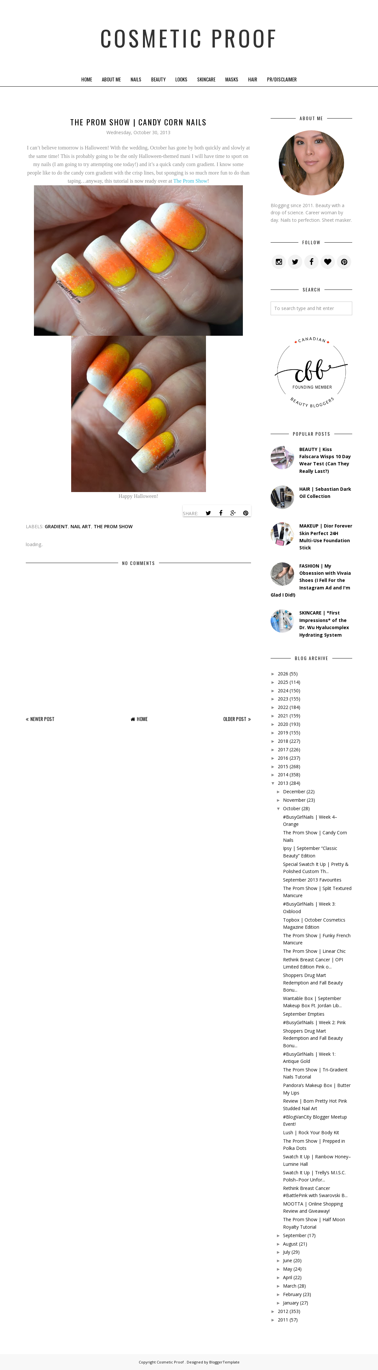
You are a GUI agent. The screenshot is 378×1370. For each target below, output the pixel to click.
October (291, 808)
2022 (283, 707)
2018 (283, 741)
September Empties (303, 1014)
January (291, 1303)
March (289, 1286)
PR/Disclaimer (282, 79)
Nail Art (81, 526)
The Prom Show (190, 181)
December (294, 791)
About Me (111, 79)
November (294, 800)
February (292, 1294)
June (287, 1260)
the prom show (113, 526)
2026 (283, 674)
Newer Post (42, 718)
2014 (283, 774)
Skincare (206, 79)
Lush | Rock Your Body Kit (311, 1132)
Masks (231, 79)
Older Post (234, 718)
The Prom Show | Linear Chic (314, 951)
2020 (283, 724)
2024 (283, 690)
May (287, 1269)
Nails (136, 79)
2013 (283, 783)
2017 (283, 749)
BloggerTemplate (224, 1362)
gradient (56, 526)
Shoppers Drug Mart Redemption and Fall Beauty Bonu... (313, 982)
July (286, 1252)
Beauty (158, 79)
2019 (283, 732)
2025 (283, 682)
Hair (252, 79)
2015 (283, 766)
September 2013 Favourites (312, 880)
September (294, 1235)
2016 (283, 758)
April (287, 1277)
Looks (181, 79)
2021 (283, 716)
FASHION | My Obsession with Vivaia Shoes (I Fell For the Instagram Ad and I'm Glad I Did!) (311, 580)
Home (86, 79)
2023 (283, 699)
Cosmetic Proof (189, 36)
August (290, 1244)
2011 (283, 1320)
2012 (283, 1311)
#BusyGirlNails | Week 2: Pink (314, 1022)
